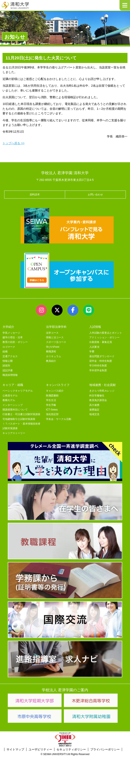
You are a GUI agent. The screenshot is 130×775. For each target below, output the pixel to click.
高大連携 (94, 405)
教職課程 (51, 351)
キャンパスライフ (58, 385)
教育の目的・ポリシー (15, 342)
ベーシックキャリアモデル (18, 390)
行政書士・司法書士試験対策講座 (21, 414)
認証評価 (8, 370)
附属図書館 (52, 395)
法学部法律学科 (56, 326)
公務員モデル (10, 395)
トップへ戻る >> (13, 143)
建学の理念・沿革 (13, 337)
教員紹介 (51, 360)
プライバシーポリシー (105, 749)
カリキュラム (53, 356)
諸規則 (6, 365)
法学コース (52, 332)
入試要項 (94, 346)
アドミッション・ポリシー (104, 337)
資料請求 (35, 194)
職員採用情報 (10, 375)
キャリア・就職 (13, 385)
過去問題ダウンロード (101, 356)
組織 (5, 351)
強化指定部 (52, 414)
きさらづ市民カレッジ (101, 390)
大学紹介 (8, 326)
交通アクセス (10, 356)
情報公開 (8, 360)
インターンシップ (13, 405)
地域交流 (94, 414)
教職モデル (9, 400)
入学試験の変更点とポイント (105, 332)
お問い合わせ (95, 194)
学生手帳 (51, 405)
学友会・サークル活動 (58, 419)
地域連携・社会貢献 (102, 385)
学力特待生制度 (98, 365)
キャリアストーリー (14, 433)
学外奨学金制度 (98, 370)
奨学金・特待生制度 (100, 360)
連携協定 (94, 409)
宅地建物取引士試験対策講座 (19, 419)
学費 (91, 351)
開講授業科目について (15, 409)
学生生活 (51, 400)
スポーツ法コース (56, 342)
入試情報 (95, 326)
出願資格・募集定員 (100, 342)
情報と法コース (55, 337)
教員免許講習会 (98, 400)
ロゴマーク (9, 346)
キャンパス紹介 (55, 390)
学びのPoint (52, 346)
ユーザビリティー (40, 749)
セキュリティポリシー (71, 749)
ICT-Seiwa (52, 409)
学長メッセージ (11, 332)
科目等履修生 (96, 395)
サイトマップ (15, 749)
